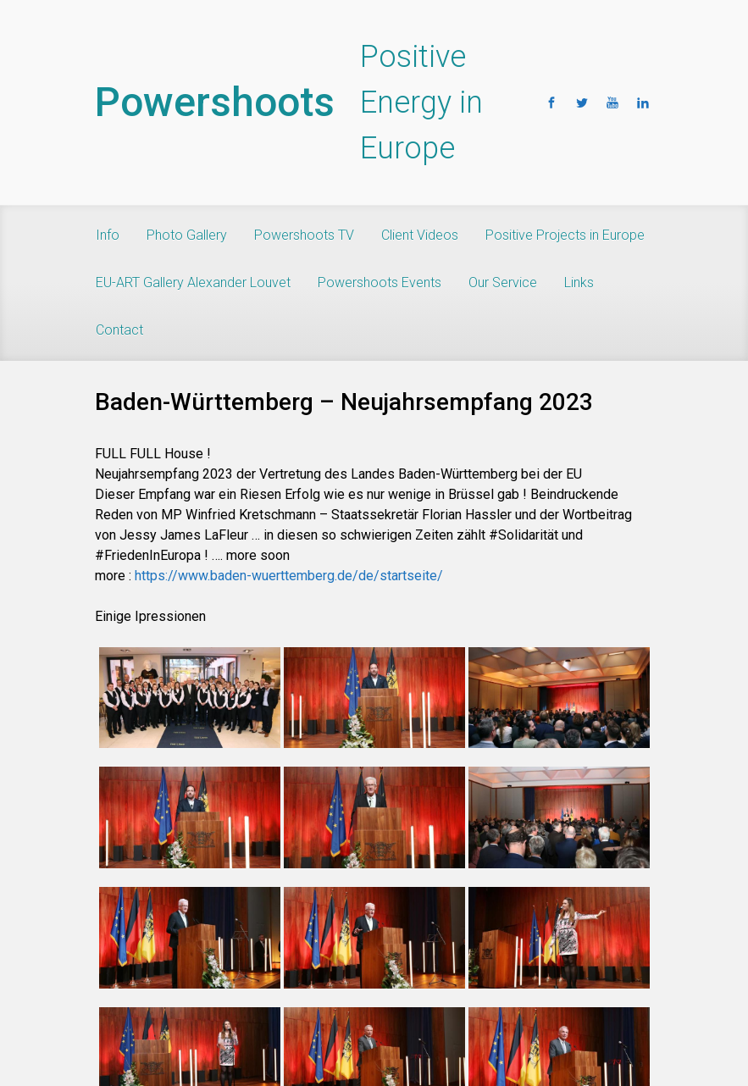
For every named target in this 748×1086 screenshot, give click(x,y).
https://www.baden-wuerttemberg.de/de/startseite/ (289, 576)
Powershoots (215, 102)
